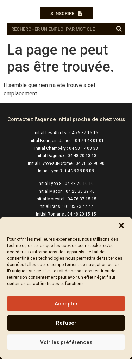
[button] (121, 225)
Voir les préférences (66, 342)
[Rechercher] (119, 29)
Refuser (66, 323)
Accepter (66, 304)
